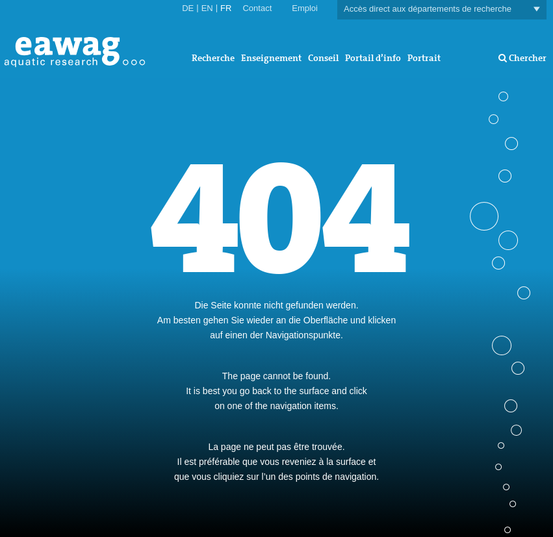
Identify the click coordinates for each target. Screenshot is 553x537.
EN (207, 8)
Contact (257, 8)
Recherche (213, 58)
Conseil (323, 58)
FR (225, 8)
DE (188, 8)
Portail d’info (373, 58)
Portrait (424, 58)
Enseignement (271, 58)
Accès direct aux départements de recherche (442, 9)
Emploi (305, 8)
